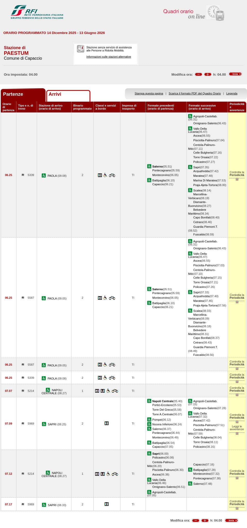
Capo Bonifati (201, 217)
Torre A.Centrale (162, 414)
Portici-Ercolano (162, 405)
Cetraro (198, 222)
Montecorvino (161, 175)
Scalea (197, 190)
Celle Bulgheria (203, 152)
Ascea (197, 135)
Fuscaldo (199, 234)
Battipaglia (159, 180)
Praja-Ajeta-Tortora (205, 185)
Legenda (231, 93)
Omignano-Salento (205, 123)
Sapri (196, 167)
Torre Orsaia (201, 157)
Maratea (198, 175)
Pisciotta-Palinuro (204, 140)
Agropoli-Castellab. (205, 116)
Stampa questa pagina (149, 93)
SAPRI (52, 424)
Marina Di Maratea (205, 180)
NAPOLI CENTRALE (52, 392)
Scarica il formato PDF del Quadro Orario (195, 93)
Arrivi (55, 94)
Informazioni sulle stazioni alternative (108, 56)
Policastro (199, 161)
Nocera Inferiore (162, 424)
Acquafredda (201, 171)
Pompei (157, 419)
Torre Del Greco (162, 409)
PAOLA (53, 175)
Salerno (157, 428)
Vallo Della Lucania (197, 130)
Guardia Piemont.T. (205, 226)
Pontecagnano (161, 170)
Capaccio (158, 184)
